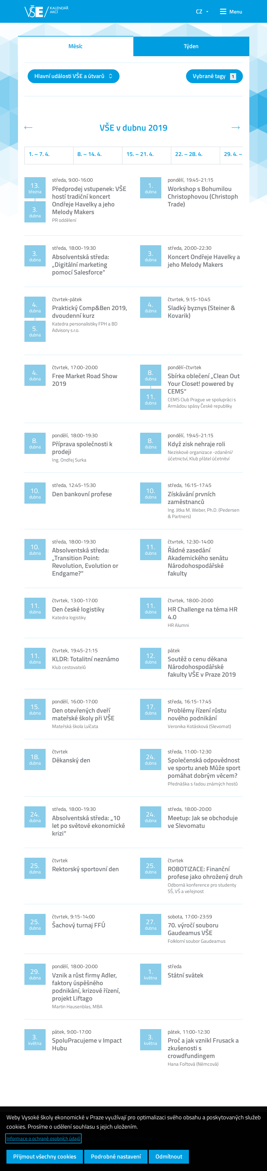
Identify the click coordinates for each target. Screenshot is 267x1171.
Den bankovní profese (82, 494)
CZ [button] (199, 11)
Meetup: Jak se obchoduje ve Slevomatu (203, 821)
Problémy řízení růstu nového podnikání (197, 714)
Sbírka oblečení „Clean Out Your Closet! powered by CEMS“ (204, 383)
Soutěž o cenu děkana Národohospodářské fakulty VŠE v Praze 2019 (202, 666)
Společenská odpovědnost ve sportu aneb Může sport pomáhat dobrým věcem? (204, 767)
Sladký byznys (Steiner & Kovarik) (201, 311)
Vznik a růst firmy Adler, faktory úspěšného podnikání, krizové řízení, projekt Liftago (86, 986)
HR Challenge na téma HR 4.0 (202, 613)
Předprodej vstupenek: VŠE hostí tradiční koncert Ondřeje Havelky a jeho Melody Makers (89, 200)
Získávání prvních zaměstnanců (192, 498)
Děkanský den (71, 760)
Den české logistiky (78, 609)
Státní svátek (185, 975)
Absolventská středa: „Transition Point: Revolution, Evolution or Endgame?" (85, 561)
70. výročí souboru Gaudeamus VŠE (193, 929)
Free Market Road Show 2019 (84, 379)
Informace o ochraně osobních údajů (43, 1138)
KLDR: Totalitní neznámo (85, 659)
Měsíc (75, 46)
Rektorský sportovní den (85, 869)
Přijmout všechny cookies (44, 1156)
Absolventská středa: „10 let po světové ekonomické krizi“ (88, 825)
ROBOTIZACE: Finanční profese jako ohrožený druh (205, 872)
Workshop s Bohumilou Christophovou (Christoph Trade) (203, 196)
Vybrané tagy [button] (214, 76)
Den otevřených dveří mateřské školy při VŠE (83, 714)
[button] (229, 11)
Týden (191, 46)
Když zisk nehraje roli (196, 444)
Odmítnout (169, 1156)
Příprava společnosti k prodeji (82, 447)
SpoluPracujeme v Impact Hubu (87, 1044)
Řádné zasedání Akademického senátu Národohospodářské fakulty (198, 561)
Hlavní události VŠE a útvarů (70, 76)
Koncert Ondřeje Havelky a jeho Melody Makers (204, 260)
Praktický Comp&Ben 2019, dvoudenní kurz (89, 311)
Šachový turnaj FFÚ (78, 925)
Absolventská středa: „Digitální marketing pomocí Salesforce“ (80, 264)
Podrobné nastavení (116, 1156)
